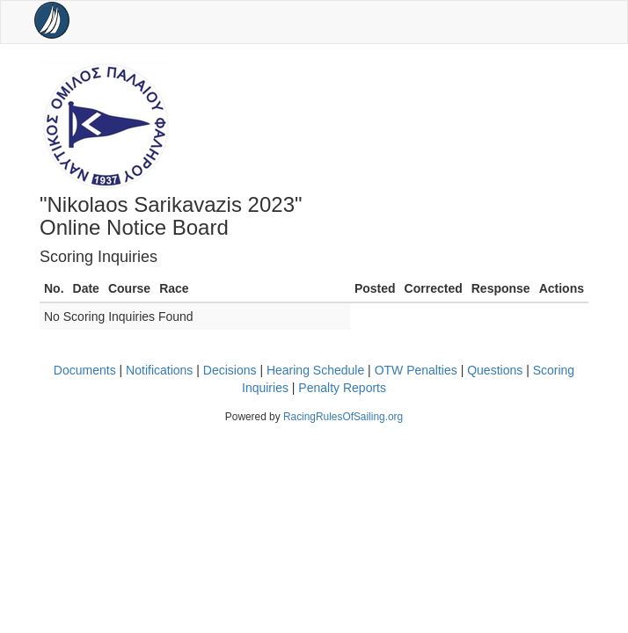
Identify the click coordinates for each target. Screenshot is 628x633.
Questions (494, 370)
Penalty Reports (342, 388)
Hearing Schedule (315, 370)
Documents (85, 370)
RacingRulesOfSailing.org (343, 417)
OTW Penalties (416, 370)
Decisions (230, 370)
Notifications (159, 370)
